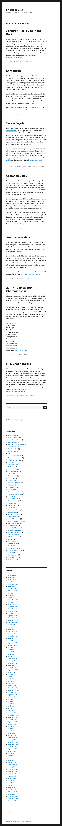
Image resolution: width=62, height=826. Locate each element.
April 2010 (11, 706)
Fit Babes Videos (13, 464)
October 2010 (12, 692)
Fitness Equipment (14, 498)
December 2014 (13, 618)
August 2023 (12, 579)
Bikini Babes (27, 228)
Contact (8, 812)
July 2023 (11, 582)
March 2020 (12, 588)
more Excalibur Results (21, 350)
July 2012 (10, 647)
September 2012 (13, 643)
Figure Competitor (22, 114)
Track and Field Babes (15, 548)
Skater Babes (12, 541)
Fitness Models (21, 61)
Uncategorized (12, 555)
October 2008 (12, 746)
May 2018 (11, 597)
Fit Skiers (11, 485)
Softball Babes (12, 544)
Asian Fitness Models (15, 440)
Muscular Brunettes (14, 530)
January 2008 (12, 767)
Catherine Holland (14, 446)
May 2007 (11, 785)
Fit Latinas (11, 478)
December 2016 (13, 606)
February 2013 (12, 631)
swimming (24, 155)
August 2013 (12, 625)
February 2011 (12, 683)
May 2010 (11, 704)
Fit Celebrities (12, 469)
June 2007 (11, 783)
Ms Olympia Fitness (14, 523)
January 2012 (12, 661)
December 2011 (12, 663)
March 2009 (12, 735)
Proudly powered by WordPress (23, 821)
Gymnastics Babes (14, 510)
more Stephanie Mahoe (32, 274)
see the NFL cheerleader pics (15, 391)
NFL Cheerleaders (18, 363)
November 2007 (13, 771)
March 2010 (11, 708)
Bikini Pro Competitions (16, 444)
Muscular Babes (13, 525)
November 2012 (13, 638)
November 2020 (13, 584)
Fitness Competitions (15, 494)
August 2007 (12, 778)
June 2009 (11, 728)
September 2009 (13, 722)
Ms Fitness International (16, 521)
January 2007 (12, 794)
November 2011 (12, 665)
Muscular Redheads (14, 532)
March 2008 (12, 762)
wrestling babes (11, 131)
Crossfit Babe (12, 451)
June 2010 (11, 701)
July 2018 (10, 593)
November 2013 (13, 620)
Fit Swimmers (12, 487)
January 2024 (12, 577)
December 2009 (13, 715)
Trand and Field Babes (15, 550)
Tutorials (11, 553)
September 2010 (13, 695)
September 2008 (13, 749)
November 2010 (13, 690)
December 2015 (12, 611)
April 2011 (11, 679)
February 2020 (12, 591)
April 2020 (11, 586)
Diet (9, 453)
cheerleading (13, 155)
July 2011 (10, 674)
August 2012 (12, 645)
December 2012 (13, 636)
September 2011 (13, 670)
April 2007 (11, 787)
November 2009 (13, 717)
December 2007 (13, 769)
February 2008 (12, 765)
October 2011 (12, 667)
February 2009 (12, 737)
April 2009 (11, 733)
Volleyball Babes (13, 557)
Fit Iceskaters (12, 476)
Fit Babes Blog (14, 9)
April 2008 (11, 760)
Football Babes (12, 505)
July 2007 (11, 780)
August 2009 (12, 724)
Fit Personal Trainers (33, 114)
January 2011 (12, 686)
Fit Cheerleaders (21, 395)
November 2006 (13, 798)
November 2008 (13, 744)
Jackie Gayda (15, 123)
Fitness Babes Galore (14, 492)
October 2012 (12, 640)
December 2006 (13, 796)
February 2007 (12, 792)
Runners (10, 539)
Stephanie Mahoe (18, 237)
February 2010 (12, 710)
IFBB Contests (12, 512)
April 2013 (11, 629)
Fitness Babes (27, 354)
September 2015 (13, 616)
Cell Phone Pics (13, 449)
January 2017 (12, 604)
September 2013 (13, 622)
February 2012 (12, 658)
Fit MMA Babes (13, 480)
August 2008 (12, 751)
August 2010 (12, 697)
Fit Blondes (11, 467)
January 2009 (12, 740)
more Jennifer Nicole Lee (14, 57)
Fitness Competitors (14, 496)
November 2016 (13, 609)
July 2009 (11, 726)
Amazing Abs (20, 228)
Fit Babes (11, 462)
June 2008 (11, 755)
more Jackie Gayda (36, 160)
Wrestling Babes (40, 166)
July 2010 (10, 699)
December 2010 (13, 688)
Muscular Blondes (14, 528)
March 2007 (12, 789)
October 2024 (12, 575)
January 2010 (12, 713)
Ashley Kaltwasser (14, 437)
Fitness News (12, 503)
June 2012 (11, 649)
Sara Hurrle (14, 70)
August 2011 (11, 672)
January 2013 (12, 634)
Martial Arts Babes (14, 519)
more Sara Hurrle (24, 110)
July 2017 (10, 602)
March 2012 (11, 656)
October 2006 (12, 801)
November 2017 (13, 600)
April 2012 (11, 654)
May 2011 (10, 676)
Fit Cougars (11, 474)
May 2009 (11, 731)
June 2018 (11, 595)
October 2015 (12, 613)
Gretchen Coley (16, 175)
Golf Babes (11, 507)
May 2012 (11, 652)
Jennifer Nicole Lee (12, 39)
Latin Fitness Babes (14, 516)
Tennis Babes (12, 546)
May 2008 (11, 758)
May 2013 (11, 627)
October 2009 (12, 719)
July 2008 (11, 753)
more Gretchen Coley (17, 224)
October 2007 (12, 774)
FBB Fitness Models (14, 455)
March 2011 (11, 681)
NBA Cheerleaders (14, 534)
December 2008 (13, 742)
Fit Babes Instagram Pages (14, 420)
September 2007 (13, 776)
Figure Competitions (14, 458)
